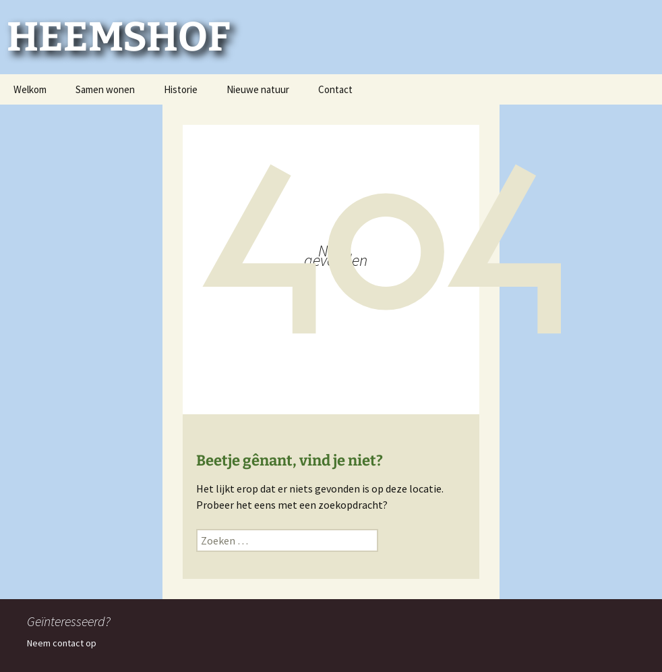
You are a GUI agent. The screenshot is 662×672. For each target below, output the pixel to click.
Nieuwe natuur (258, 89)
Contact (335, 89)
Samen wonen (105, 89)
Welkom (30, 89)
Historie (181, 89)
